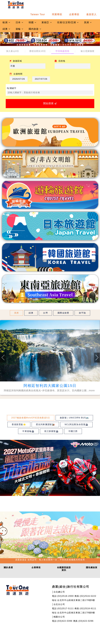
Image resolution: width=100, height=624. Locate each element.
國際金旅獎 (63, 313)
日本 (19, 22)
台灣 (45, 313)
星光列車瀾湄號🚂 (45, 424)
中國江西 (73, 431)
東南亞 (47, 22)
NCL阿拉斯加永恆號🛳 (76, 424)
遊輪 (19, 29)
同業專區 (57, 14)
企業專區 (74, 14)
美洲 (88, 22)
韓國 (32, 22)
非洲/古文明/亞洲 (68, 22)
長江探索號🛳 (51, 431)
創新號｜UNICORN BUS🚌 (74, 418)
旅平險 (82, 313)
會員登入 (91, 14)
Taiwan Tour (37, 14)
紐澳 (6, 29)
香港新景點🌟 (19, 424)
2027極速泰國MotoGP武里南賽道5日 (30, 418)
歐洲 (6, 22)
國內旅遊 (35, 29)
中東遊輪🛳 (28, 431)
